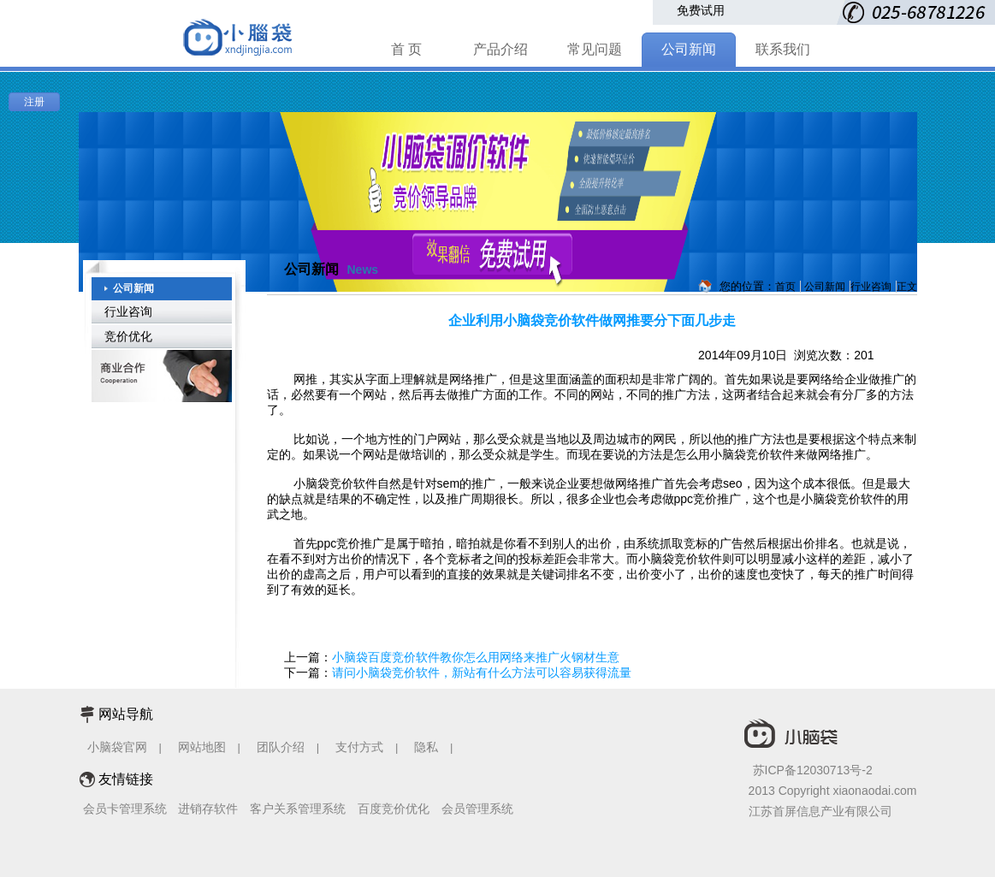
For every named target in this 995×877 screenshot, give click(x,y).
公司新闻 (688, 49)
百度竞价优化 (393, 808)
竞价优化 (128, 336)
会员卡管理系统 (125, 808)
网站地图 (202, 747)
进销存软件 (208, 808)
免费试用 (701, 10)
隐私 (427, 747)
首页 (785, 287)
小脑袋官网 (117, 747)
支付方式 (359, 747)
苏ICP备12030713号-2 (813, 770)
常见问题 (594, 49)
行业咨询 (128, 311)
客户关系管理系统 (298, 808)
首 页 (406, 49)
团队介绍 (281, 747)
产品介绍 (500, 49)
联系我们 (782, 49)
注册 (34, 102)
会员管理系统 (477, 808)
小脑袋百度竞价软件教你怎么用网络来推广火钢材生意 (475, 657)
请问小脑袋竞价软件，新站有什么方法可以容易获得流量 (481, 672)
